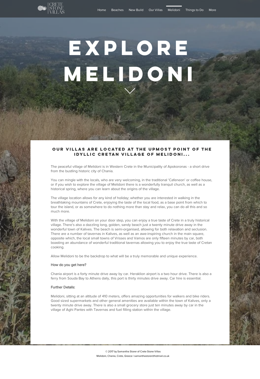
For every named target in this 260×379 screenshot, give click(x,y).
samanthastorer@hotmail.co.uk (151, 355)
